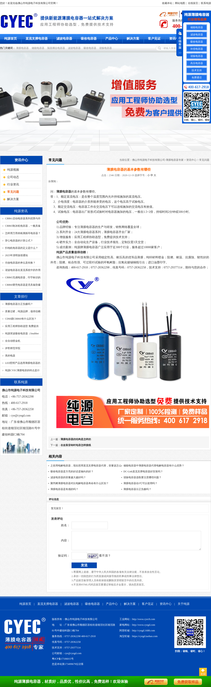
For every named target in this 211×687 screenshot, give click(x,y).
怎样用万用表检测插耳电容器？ (23, 233)
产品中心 (111, 38)
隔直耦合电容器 (56, 48)
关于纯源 (183, 607)
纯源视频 (13, 169)
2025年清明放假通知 (16, 255)
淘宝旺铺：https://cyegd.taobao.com (138, 639)
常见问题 (204, 159)
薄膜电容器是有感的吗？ (64, 489)
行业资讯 (13, 184)
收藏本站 (167, 3)
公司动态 (13, 177)
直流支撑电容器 (37, 38)
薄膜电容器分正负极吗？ (19, 304)
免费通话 (197, 77)
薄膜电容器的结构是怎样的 (76, 439)
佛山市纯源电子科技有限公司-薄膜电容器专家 (158, 159)
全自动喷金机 (12, 340)
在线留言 (193, 3)
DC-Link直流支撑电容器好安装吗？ (143, 471)
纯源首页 (10, 38)
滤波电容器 (64, 38)
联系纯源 (206, 3)
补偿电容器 (196, 48)
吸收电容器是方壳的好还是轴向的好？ (71, 471)
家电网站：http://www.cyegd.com (137, 628)
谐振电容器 (106, 48)
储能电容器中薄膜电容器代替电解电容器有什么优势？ (153, 465)
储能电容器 (39, 48)
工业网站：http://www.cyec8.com (137, 622)
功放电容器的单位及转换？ (20, 262)
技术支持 (197, 70)
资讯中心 (175, 38)
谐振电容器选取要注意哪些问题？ (142, 477)
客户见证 (154, 38)
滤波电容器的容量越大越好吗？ (68, 477)
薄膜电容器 (23, 48)
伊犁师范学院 (12, 348)
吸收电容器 (89, 38)
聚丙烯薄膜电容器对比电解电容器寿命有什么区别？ (79, 483)
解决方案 (133, 38)
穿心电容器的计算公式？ (19, 240)
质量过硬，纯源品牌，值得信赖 (23, 311)
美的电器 (10, 355)
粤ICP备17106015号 (63, 661)
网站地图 (180, 3)
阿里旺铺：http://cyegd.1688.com (137, 633)
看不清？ (96, 558)
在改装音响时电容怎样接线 (76, 445)
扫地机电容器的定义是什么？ (21, 247)
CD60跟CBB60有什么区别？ (21, 318)
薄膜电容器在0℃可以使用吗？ (140, 483)
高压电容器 (196, 63)
